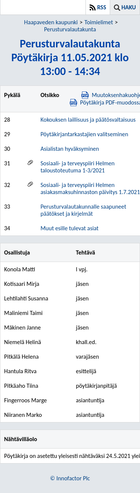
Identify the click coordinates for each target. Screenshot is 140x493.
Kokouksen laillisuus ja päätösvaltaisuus (88, 119)
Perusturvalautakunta (70, 29)
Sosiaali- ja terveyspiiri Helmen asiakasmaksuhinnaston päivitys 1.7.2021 (90, 188)
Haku (128, 7)
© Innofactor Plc (70, 478)
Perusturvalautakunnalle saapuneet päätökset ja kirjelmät (83, 210)
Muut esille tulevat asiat (69, 228)
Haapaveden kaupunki (51, 22)
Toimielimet (98, 22)
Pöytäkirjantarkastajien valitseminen (84, 134)
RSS (101, 7)
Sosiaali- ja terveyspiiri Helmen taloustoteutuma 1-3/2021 (77, 167)
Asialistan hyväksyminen (69, 148)
